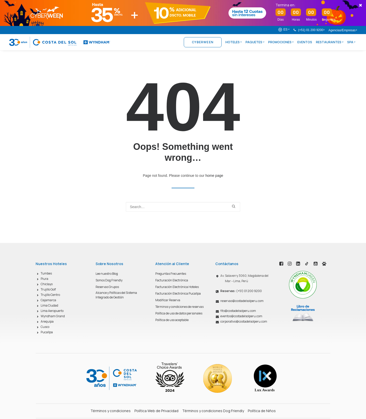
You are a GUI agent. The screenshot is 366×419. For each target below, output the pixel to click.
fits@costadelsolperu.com (238, 311)
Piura (44, 279)
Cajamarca (48, 300)
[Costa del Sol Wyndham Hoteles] (59, 42)
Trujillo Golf (48, 289)
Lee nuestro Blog (107, 273)
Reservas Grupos (107, 287)
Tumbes (46, 273)
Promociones (281, 42)
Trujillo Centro (50, 295)
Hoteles (233, 42)
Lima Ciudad (49, 305)
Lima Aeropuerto (52, 311)
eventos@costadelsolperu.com (241, 316)
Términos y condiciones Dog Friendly (213, 410)
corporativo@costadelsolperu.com (243, 321)
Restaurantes (329, 42)
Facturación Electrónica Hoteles (177, 287)
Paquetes (255, 42)
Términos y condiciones (110, 410)
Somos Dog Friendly (109, 280)
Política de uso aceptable (172, 320)
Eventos (304, 42)
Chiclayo (47, 284)
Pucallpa (47, 332)
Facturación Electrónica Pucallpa (178, 293)
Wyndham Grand (53, 316)
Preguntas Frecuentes (170, 273)
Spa (351, 42)
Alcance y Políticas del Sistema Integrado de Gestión (116, 295)
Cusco (45, 327)
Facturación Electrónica (171, 280)
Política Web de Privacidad (156, 410)
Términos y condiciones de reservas (179, 307)
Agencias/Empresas (342, 30)
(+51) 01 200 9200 (311, 30)
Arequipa (47, 321)
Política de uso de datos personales (178, 313)
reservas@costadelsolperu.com (242, 301)
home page (214, 176)
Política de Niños (262, 410)
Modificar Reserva (167, 300)
